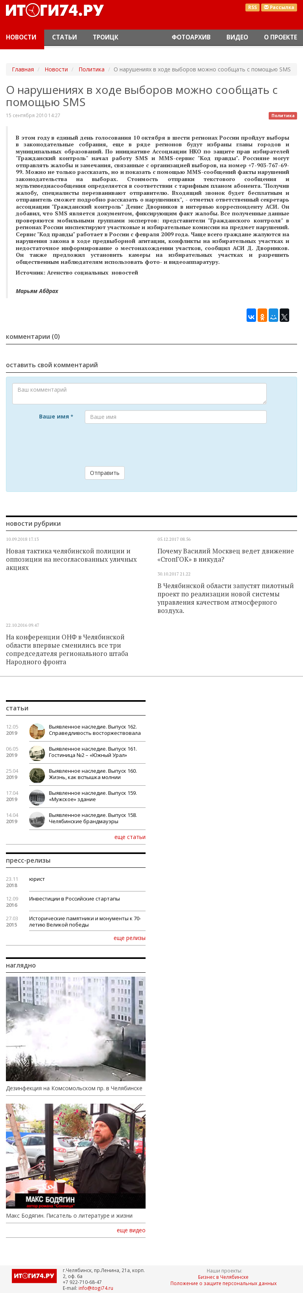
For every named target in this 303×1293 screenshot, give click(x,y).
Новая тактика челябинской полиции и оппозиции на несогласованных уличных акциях (71, 559)
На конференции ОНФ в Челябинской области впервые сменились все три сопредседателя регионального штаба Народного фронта (67, 649)
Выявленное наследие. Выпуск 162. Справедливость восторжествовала (95, 729)
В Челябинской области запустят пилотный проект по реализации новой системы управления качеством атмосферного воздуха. (225, 598)
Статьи (64, 37)
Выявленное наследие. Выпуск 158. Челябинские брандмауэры (93, 818)
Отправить (105, 472)
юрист (37, 878)
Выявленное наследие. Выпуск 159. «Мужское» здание (93, 796)
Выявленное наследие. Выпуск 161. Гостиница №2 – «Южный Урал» (93, 752)
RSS (252, 7)
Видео (237, 37)
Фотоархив (191, 37)
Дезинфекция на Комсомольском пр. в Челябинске (74, 1088)
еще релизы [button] (130, 937)
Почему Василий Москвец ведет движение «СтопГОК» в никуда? (225, 555)
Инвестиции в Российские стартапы (74, 898)
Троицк (105, 37)
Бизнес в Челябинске (223, 1277)
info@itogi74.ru (96, 1288)
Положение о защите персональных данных (223, 1283)
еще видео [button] (131, 1230)
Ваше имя (56, 416)
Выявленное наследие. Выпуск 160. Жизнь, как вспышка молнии (93, 774)
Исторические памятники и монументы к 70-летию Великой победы (85, 921)
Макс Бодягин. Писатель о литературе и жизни (69, 1216)
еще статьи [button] (130, 836)
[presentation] (145, 445)
